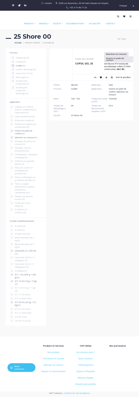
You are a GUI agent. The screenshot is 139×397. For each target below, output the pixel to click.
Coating (21, 61)
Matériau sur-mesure (53, 364)
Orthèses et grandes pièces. (25, 162)
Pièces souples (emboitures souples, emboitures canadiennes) (25, 188)
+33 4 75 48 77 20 (78, 7)
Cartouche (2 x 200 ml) (25, 252)
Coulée (20, 65)
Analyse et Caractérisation (53, 371)
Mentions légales (86, 377)
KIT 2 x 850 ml (23, 298)
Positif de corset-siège (23, 204)
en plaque (21, 270)
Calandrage (22, 57)
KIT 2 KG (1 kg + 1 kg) (25, 289)
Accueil (18, 43)
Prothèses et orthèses (21, 211)
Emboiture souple (24, 120)
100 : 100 (75, 98)
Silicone (89, 59)
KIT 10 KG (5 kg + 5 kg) (26, 282)
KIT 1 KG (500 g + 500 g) (25, 276)
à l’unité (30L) (22, 233)
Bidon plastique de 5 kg (24, 245)
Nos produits (53, 352)
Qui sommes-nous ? (85, 352)
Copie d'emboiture (25, 116)
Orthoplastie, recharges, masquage (26, 156)
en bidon (20, 226)
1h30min (113, 98)
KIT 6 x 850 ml (23, 312)
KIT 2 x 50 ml (22, 294)
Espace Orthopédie (85, 371)
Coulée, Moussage (26, 69)
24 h (111, 105)
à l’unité (20, 230)
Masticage (22, 77)
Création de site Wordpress (77, 393)
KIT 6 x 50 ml (22, 309)
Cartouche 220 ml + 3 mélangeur (25, 259)
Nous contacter (17, 367)
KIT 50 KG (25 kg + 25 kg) (25, 303)
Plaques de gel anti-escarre (24, 197)
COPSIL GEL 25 (84, 63)
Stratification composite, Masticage (22, 90)
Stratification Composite (22, 82)
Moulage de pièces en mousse (25, 142)
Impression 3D (24, 73)
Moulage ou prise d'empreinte (23, 149)
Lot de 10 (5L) (23, 320)
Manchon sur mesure (26, 137)
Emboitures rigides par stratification (25, 125)
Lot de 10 (21, 316)
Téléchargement (85, 364)
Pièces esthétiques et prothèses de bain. (25, 178)
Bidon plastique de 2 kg (24, 239)
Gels (84, 59)
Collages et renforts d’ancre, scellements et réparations (26, 109)
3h (72, 105)
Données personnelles (85, 384)
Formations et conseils (53, 358)
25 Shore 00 (76, 115)
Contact (48, 3)
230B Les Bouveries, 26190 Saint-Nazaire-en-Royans (83, 3)
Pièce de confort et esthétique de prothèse (24, 170)
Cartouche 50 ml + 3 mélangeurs (24, 265)
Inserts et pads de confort (23, 132)
